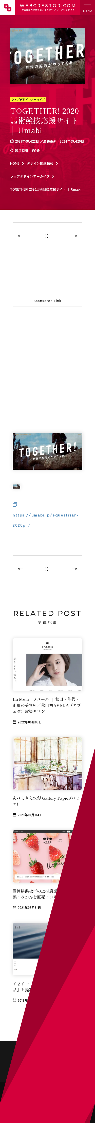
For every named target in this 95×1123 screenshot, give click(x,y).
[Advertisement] (47, 359)
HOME (14, 163)
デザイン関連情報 (40, 163)
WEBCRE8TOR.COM (48, 8)
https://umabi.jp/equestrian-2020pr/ (46, 520)
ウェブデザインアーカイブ (28, 99)
